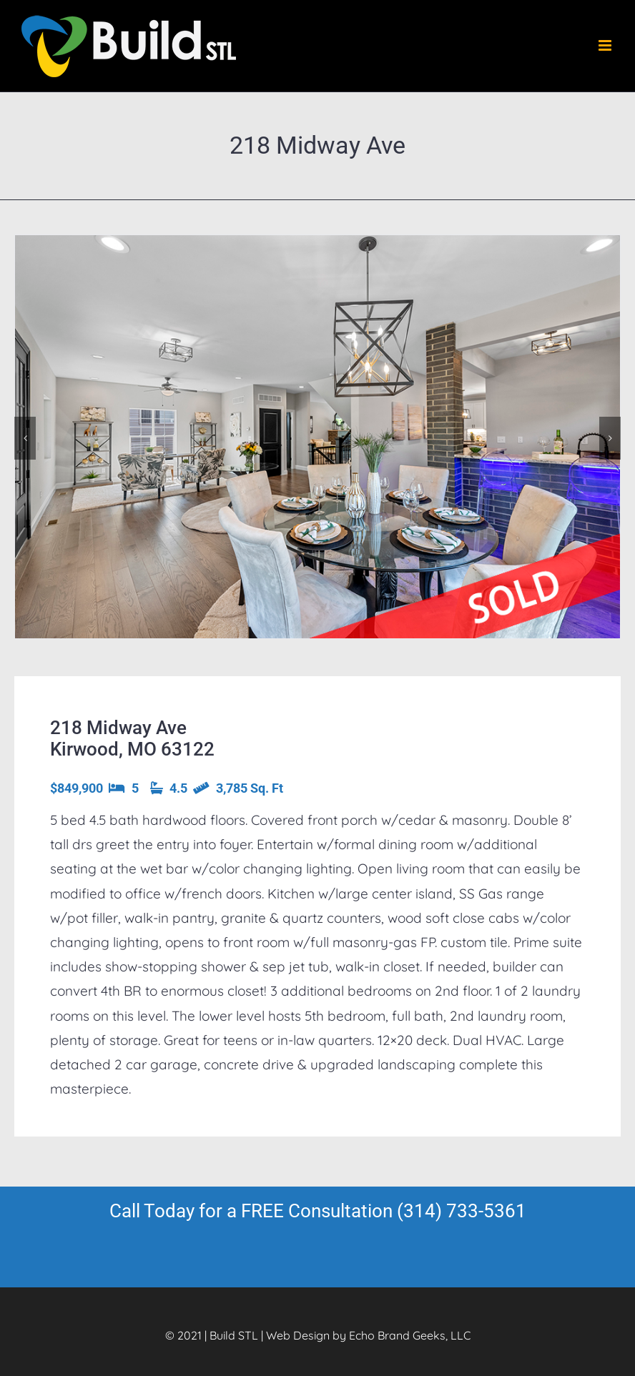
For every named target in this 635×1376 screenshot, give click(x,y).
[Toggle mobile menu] (606, 45)
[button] (25, 438)
